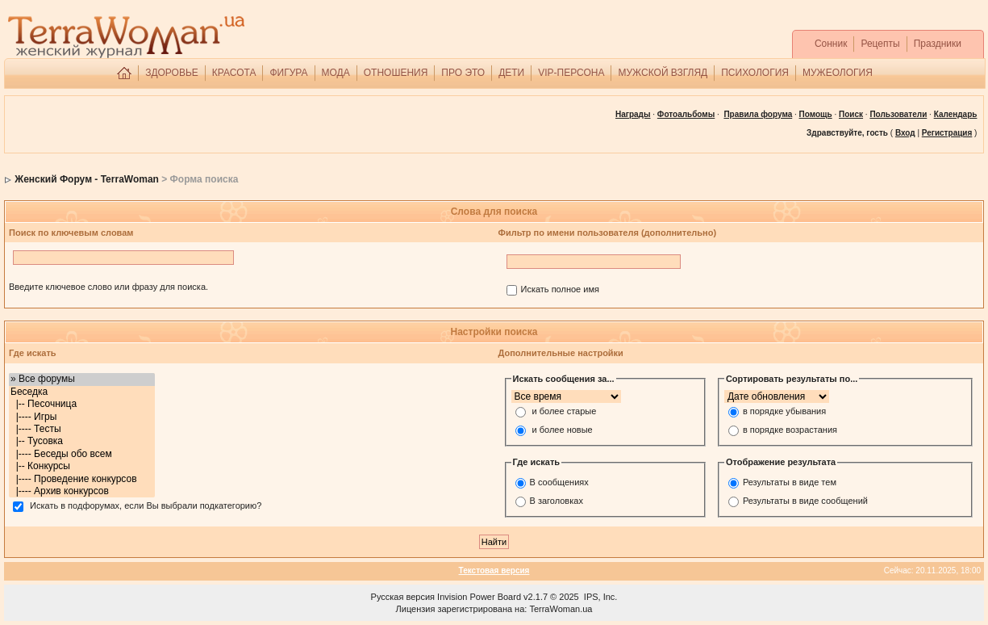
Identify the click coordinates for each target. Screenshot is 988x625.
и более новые (562, 430)
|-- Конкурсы (82, 466)
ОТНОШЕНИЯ (396, 72)
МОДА (336, 72)
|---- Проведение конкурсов (82, 479)
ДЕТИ (511, 72)
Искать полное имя (560, 290)
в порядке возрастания (790, 430)
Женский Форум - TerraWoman (87, 179)
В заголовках (556, 500)
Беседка (82, 392)
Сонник (831, 43)
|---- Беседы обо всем (82, 454)
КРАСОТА (234, 72)
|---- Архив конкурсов (82, 491)
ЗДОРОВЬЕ (171, 72)
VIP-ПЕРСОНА (571, 72)
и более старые (564, 412)
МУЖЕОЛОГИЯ (837, 72)
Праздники (937, 43)
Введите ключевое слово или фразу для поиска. (108, 287)
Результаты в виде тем (789, 482)
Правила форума (757, 114)
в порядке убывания (784, 412)
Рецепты (880, 43)
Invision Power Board (479, 597)
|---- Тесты (82, 429)
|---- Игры (82, 417)
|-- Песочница (82, 404)
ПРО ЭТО (463, 72)
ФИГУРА (288, 72)
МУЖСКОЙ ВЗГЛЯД (662, 72)
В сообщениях (559, 482)
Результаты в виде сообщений (805, 500)
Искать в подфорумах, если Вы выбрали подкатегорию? (145, 506)
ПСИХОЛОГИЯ (755, 72)
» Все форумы (82, 379)
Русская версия (403, 597)
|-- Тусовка (82, 441)
